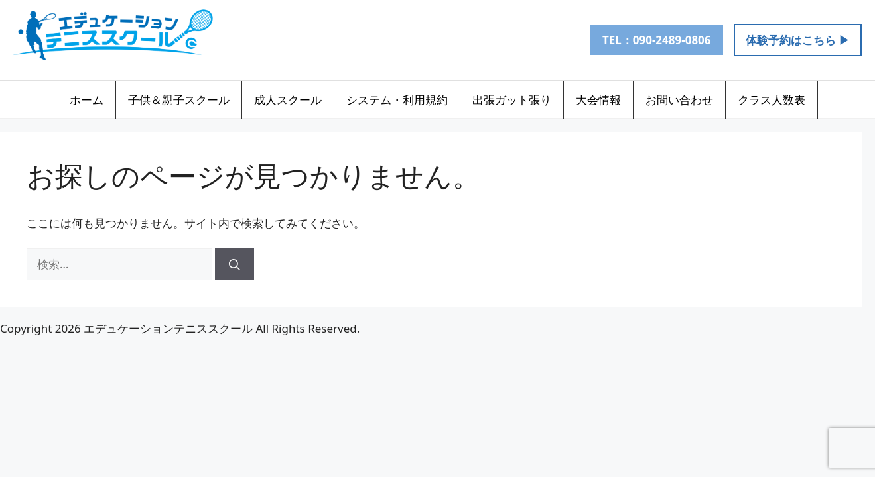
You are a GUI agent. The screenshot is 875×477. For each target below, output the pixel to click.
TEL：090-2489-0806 (656, 40)
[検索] (234, 264)
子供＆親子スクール (179, 99)
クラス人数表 (771, 99)
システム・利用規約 (397, 99)
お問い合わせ (679, 99)
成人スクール (288, 99)
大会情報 (598, 99)
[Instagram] (405, 40)
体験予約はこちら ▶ (798, 40)
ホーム (86, 99)
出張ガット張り (511, 99)
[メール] (436, 40)
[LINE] (373, 40)
